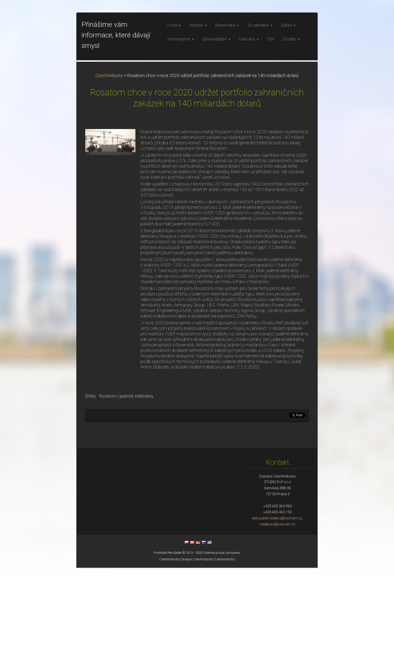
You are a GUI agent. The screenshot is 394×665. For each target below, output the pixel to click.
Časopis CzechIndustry (197, 656)
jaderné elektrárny (136, 493)
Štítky (90, 493)
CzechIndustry (109, 172)
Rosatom (108, 493)
